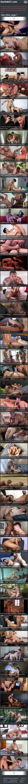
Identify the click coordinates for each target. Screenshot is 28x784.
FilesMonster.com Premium (11, 778)
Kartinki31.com (9, 1)
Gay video (5, 15)
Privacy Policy (13, 780)
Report (21, 782)
